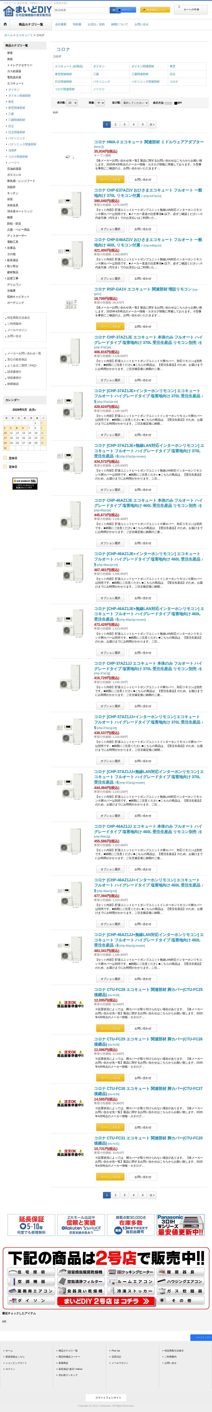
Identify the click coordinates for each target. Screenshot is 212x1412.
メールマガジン (17, 330)
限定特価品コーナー (69, 1356)
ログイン (127, 9)
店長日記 (116, 1356)
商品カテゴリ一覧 (68, 1350)
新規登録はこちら (156, 9)
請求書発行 (14, 371)
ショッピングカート (16, 1363)
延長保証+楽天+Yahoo (70, 1369)
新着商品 (63, 1363)
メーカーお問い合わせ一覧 (24, 353)
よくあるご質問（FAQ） (22, 365)
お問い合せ (14, 336)
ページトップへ (203, 1337)
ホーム (9, 1350)
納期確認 (13, 383)
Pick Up (116, 1350)
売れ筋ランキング (68, 1375)
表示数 (61, 102)
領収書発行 (14, 377)
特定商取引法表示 (18, 317)
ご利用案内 (14, 323)
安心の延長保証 (17, 359)
